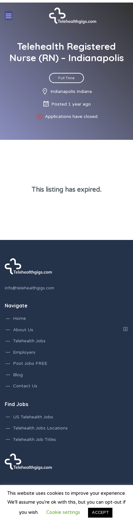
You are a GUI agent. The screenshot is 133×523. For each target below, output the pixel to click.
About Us (23, 330)
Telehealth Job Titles (34, 439)
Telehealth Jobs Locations (40, 428)
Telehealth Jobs (29, 341)
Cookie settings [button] (63, 512)
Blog (18, 375)
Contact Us (25, 386)
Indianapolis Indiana (71, 91)
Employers (24, 352)
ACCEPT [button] (100, 512)
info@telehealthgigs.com (29, 288)
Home (19, 318)
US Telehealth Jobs (33, 417)
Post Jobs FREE (30, 363)
